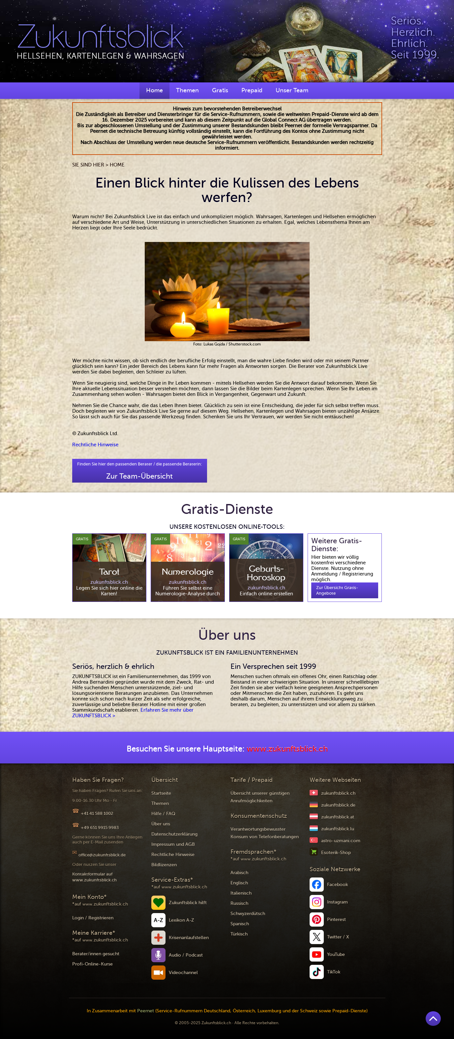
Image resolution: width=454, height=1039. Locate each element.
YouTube (336, 954)
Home (154, 90)
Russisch (239, 903)
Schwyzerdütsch (247, 913)
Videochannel (183, 972)
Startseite (161, 793)
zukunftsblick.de (338, 805)
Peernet (145, 1010)
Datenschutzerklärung (174, 834)
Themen (187, 90)
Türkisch (239, 934)
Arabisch (239, 872)
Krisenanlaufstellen (189, 937)
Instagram (337, 902)
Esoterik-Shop (336, 852)
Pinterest (336, 919)
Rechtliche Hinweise (95, 444)
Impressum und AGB (173, 844)
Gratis (220, 90)
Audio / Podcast (186, 955)
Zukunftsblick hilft (188, 902)
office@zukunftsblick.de (102, 854)
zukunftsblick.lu (337, 828)
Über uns (160, 823)
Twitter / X (338, 937)
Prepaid (251, 90)
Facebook (337, 884)
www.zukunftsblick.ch (287, 749)
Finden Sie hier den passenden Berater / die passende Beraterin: (139, 470)
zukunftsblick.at (337, 817)
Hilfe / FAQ (163, 813)
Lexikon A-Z (181, 920)
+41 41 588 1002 (97, 813)
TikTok (333, 971)
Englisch (239, 882)
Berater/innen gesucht (95, 953)
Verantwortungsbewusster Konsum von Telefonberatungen (264, 833)
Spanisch (239, 923)
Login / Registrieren (92, 917)
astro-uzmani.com (340, 840)
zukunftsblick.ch (338, 793)
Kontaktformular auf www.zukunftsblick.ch (94, 877)
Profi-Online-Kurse (92, 964)
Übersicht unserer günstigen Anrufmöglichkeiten (259, 797)
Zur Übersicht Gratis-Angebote (337, 590)
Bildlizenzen (164, 864)
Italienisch (241, 893)
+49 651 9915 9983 (100, 827)
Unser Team (292, 90)
